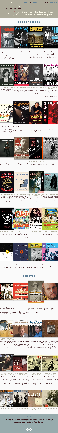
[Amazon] (27, 429)
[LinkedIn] (30, 429)
